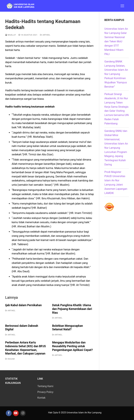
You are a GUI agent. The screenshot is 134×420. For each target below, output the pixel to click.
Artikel (45, 35)
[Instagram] (23, 413)
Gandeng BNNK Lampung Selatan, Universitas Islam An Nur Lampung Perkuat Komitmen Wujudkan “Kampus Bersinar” (116, 74)
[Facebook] (9, 413)
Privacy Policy (45, 392)
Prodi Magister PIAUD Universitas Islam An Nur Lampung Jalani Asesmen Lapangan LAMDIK (115, 182)
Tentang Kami (45, 386)
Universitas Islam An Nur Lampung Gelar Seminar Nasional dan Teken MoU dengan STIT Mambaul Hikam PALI (116, 41)
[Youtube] (16, 413)
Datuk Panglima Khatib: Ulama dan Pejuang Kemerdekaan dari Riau (72, 309)
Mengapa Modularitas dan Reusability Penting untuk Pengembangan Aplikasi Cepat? (72, 346)
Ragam (10, 359)
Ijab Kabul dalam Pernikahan (23, 305)
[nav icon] (122, 5)
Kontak (41, 397)
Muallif (10, 35)
